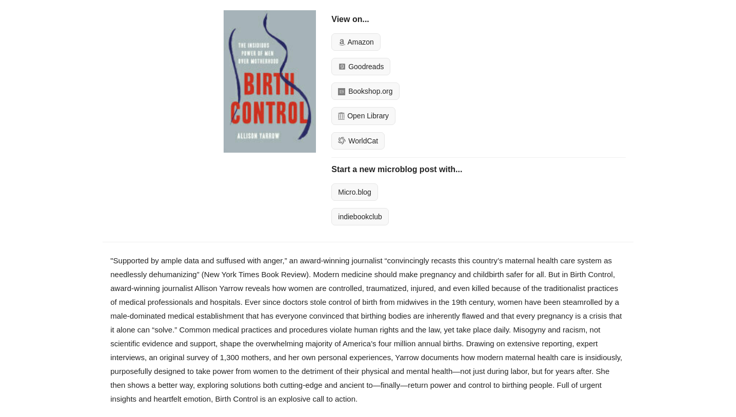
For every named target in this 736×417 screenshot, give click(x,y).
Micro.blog (354, 192)
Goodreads (361, 66)
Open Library (363, 116)
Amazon (355, 42)
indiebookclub (360, 217)
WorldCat (358, 141)
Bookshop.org (365, 91)
